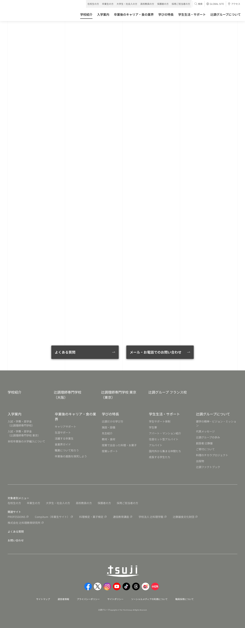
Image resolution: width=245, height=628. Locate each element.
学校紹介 (14, 392)
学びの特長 (110, 413)
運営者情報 (63, 599)
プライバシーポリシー (88, 599)
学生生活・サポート (164, 413)
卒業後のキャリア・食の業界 (75, 416)
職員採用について (184, 599)
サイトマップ (43, 599)
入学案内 (14, 413)
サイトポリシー (115, 599)
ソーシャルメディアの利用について (149, 599)
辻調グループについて (213, 413)
